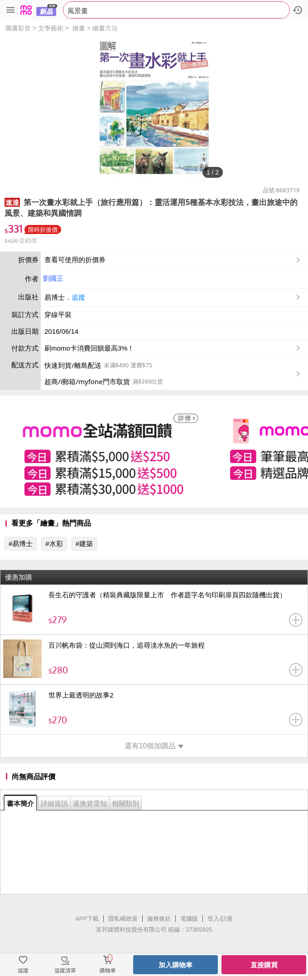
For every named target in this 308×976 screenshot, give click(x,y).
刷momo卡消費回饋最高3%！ (89, 348)
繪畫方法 (105, 28)
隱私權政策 (123, 918)
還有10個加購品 (154, 746)
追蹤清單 (65, 970)
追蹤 (78, 297)
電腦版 (189, 918)
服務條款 (159, 918)
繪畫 (78, 28)
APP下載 (87, 918)
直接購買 (264, 965)
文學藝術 (50, 28)
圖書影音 (18, 28)
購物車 (108, 970)
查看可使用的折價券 (173, 260)
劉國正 (53, 278)
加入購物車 (175, 965)
